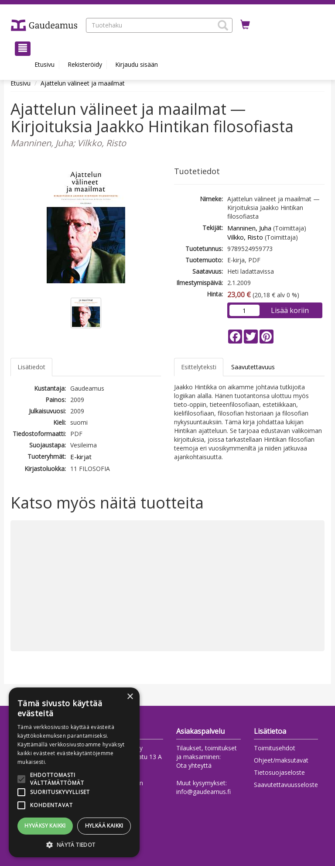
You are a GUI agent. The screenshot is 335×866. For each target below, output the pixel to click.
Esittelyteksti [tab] (198, 367)
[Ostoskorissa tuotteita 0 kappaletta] (245, 24)
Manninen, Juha (249, 227)
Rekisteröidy (85, 64)
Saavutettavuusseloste (286, 784)
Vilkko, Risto (245, 237)
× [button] (129, 697)
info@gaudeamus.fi (203, 791)
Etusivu (44, 64)
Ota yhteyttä (194, 765)
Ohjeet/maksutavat (281, 760)
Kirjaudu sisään (136, 64)
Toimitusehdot (274, 748)
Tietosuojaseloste (279, 772)
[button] (223, 25)
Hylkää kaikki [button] (104, 825)
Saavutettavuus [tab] (253, 367)
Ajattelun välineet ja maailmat (83, 83)
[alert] (74, 772)
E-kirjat (81, 456)
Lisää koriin (290, 310)
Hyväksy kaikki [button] (45, 825)
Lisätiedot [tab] (31, 367)
